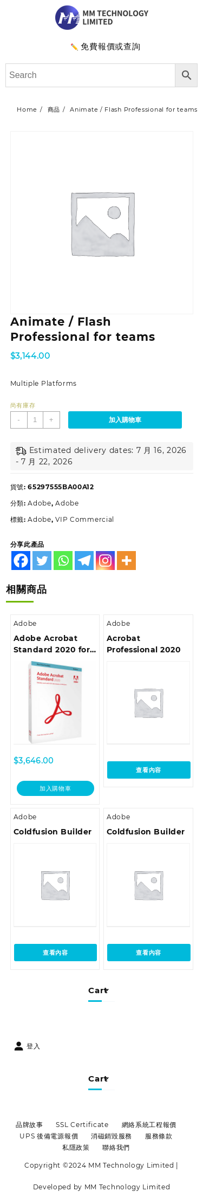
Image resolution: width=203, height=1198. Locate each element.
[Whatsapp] (63, 560)
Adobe (39, 503)
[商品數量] (35, 420)
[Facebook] (20, 560)
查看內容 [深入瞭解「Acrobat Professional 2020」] (148, 770)
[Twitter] (41, 560)
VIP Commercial (84, 519)
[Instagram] (105, 560)
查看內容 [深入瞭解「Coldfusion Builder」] (55, 952)
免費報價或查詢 (110, 46)
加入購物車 (125, 420)
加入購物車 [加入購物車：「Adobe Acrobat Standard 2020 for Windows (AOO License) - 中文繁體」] (55, 788)
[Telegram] (84, 560)
